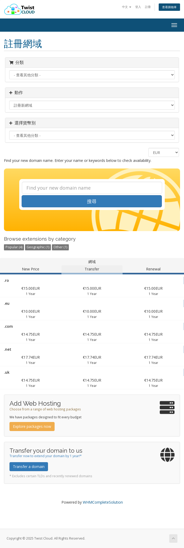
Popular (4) (14, 247)
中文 (126, 7)
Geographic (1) (38, 247)
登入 (138, 7)
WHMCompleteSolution (103, 502)
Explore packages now (32, 426)
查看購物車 (169, 7)
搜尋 (91, 201)
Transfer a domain (29, 466)
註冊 (148, 7)
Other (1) (60, 247)
